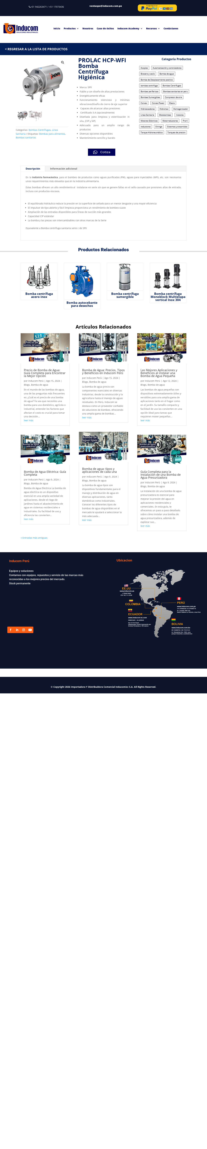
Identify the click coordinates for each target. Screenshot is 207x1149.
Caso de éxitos (105, 28)
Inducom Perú (36, 380)
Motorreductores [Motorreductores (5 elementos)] (170, 120)
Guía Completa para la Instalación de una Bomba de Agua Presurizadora (160, 474)
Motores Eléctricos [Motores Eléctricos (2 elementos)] (149, 120)
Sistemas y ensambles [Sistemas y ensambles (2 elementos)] (177, 126)
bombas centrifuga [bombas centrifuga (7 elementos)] (149, 85)
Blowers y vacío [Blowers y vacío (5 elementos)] (148, 73)
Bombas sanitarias (26, 137)
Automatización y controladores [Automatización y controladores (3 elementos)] (167, 67)
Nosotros (87, 28)
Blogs (27, 384)
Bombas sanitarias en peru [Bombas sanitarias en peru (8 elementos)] (175, 91)
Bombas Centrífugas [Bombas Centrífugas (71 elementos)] (172, 85)
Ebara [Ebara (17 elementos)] (172, 103)
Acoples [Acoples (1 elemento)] (144, 67)
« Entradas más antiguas (34, 537)
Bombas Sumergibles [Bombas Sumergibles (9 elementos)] (150, 97)
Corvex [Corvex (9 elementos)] (144, 103)
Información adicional (63, 168)
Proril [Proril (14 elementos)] (185, 120)
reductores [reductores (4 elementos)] (146, 126)
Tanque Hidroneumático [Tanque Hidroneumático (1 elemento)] (152, 132)
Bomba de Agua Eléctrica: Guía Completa (45, 473)
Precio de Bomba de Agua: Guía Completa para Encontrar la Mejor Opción (44, 373)
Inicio (56, 28)
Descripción (33, 168)
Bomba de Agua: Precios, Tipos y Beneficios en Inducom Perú (103, 371)
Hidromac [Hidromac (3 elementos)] (164, 108)
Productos (70, 28)
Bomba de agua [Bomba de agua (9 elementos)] (167, 73)
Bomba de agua (39, 384)
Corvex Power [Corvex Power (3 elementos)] (158, 103)
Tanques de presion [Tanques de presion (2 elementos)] (176, 132)
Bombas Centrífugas (40, 129)
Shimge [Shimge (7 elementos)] (158, 126)
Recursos (151, 28)
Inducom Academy (128, 28)
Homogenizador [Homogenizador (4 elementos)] (180, 108)
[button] (63, 62)
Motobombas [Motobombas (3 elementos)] (165, 114)
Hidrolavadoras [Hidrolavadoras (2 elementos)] (148, 108)
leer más (28, 420)
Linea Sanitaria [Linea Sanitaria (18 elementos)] (147, 114)
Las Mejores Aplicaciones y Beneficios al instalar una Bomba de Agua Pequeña (158, 373)
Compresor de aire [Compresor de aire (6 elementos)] (173, 97)
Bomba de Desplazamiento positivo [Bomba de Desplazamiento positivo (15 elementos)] (157, 79)
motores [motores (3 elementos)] (180, 114)
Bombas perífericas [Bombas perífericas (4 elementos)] (149, 91)
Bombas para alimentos (52, 133)
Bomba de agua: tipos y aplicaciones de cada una (100, 470)
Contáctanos (171, 28)
